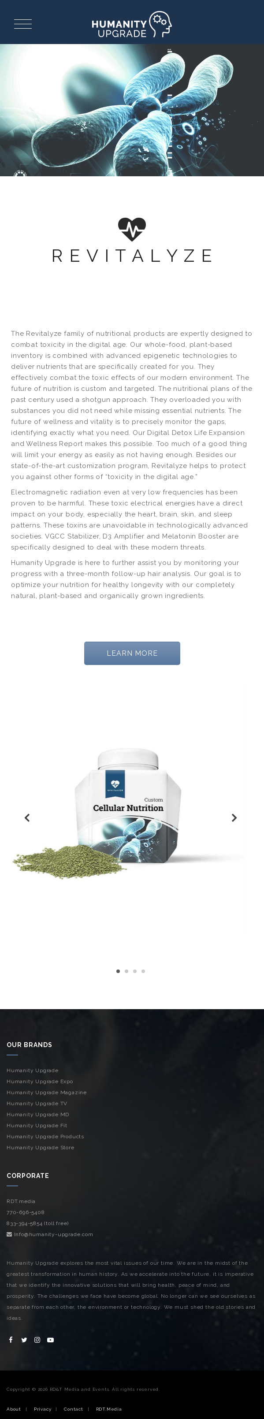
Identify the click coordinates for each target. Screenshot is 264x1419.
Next (235, 819)
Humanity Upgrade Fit (37, 1125)
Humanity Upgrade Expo (40, 1081)
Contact (73, 1409)
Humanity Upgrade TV (37, 1103)
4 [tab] (143, 971)
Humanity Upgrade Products (45, 1136)
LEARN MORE (132, 653)
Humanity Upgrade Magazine (47, 1092)
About (14, 1409)
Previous (28, 819)
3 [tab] (135, 971)
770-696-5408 (26, 1212)
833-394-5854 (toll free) (38, 1223)
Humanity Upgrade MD (38, 1114)
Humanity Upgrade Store (40, 1147)
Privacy (43, 1409)
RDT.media (21, 1201)
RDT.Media (109, 1409)
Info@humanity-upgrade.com (50, 1234)
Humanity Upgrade (33, 1070)
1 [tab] (118, 971)
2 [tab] (126, 971)
